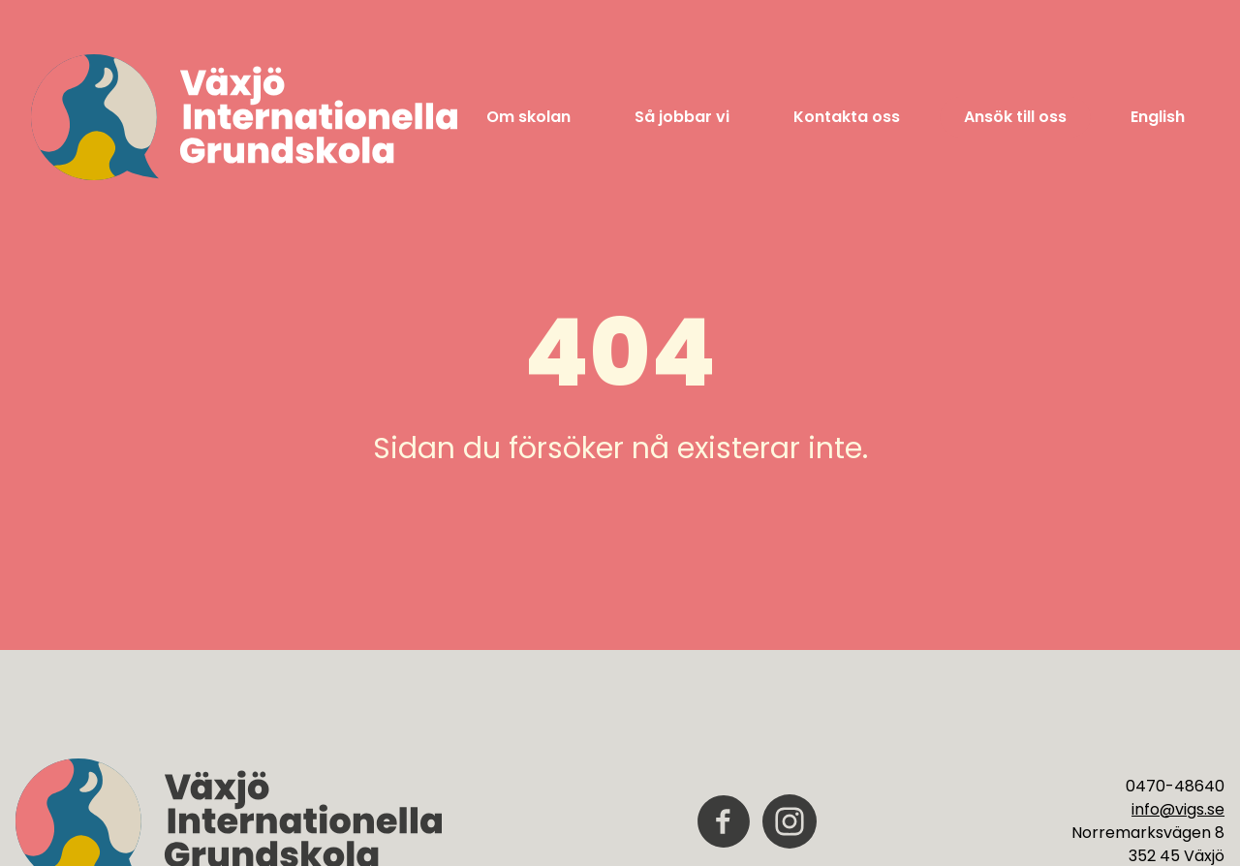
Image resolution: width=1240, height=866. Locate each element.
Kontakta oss (846, 117)
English (1158, 117)
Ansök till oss (1015, 117)
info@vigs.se (1178, 809)
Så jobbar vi (682, 117)
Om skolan (528, 117)
